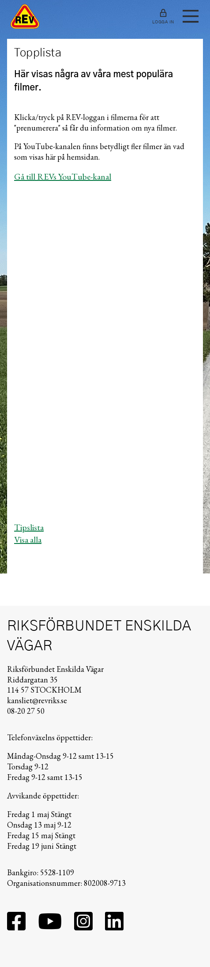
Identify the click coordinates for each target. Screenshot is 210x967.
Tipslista (29, 527)
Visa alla (27, 539)
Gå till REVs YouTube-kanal (62, 176)
